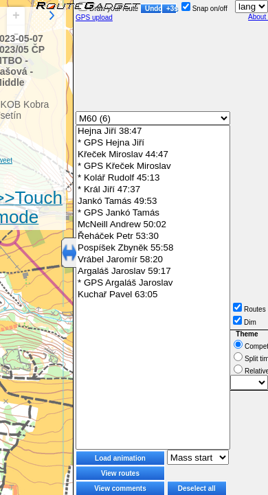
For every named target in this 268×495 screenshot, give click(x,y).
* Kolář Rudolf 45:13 (153, 178)
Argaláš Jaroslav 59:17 (153, 271)
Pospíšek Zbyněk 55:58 (153, 248)
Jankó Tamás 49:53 (153, 201)
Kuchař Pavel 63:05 (153, 295)
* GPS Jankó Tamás (153, 213)
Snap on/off (204, 8)
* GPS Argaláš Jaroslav (153, 283)
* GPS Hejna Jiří (153, 143)
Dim (244, 322)
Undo (153, 8)
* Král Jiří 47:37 (153, 190)
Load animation (120, 458)
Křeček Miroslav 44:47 (153, 155)
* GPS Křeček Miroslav (153, 166)
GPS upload (94, 17)
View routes (120, 473)
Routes (249, 309)
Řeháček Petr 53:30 (153, 236)
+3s (171, 8)
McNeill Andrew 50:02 (153, 225)
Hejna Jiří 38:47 (153, 131)
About (258, 17)
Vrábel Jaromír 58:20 (153, 260)
